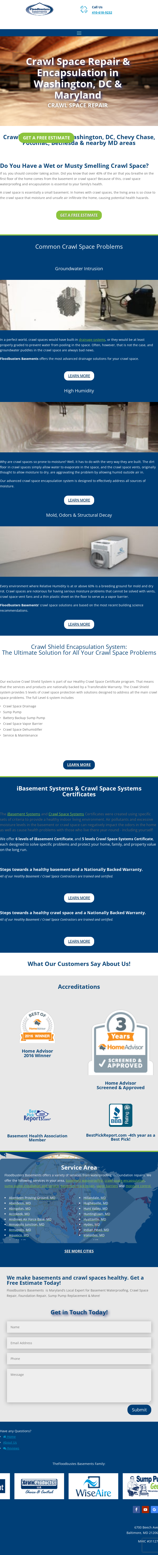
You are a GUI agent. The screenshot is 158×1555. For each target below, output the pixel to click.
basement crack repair (78, 1186)
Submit (139, 1410)
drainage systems (92, 339)
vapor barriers (107, 1186)
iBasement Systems (23, 814)
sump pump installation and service (31, 1186)
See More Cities (79, 1251)
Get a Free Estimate (46, 138)
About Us (10, 1442)
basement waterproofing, (85, 1180)
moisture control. (138, 1186)
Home (9, 1436)
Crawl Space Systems (66, 814)
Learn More (79, 375)
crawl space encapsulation (125, 1180)
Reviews (11, 1448)
